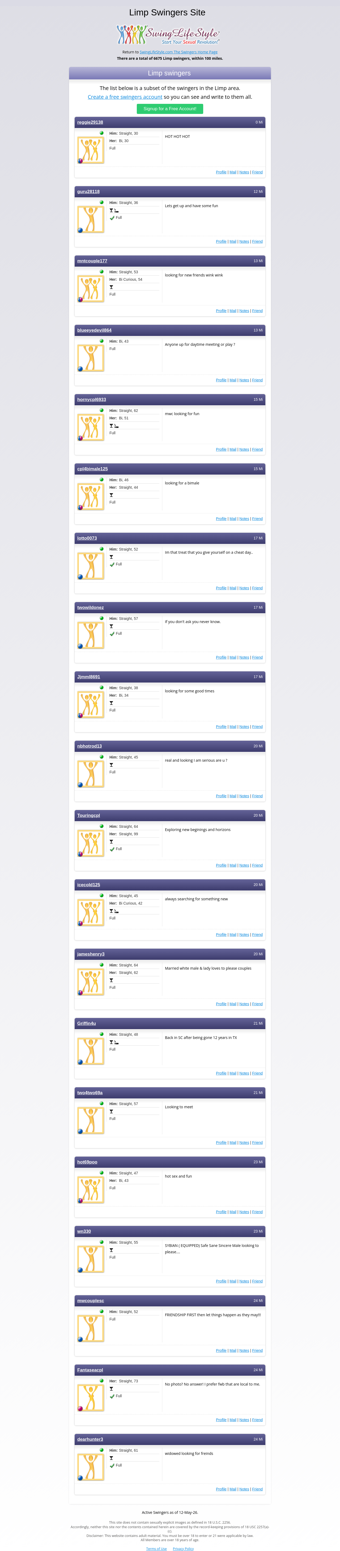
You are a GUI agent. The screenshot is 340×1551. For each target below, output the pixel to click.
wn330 (84, 1231)
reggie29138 (90, 122)
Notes (244, 172)
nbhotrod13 (89, 746)
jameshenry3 (91, 954)
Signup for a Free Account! (170, 108)
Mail (233, 172)
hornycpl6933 (91, 399)
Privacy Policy (183, 1548)
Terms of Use (156, 1548)
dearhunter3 (90, 1439)
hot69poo (87, 1162)
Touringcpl (88, 815)
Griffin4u (86, 1023)
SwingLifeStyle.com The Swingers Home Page (179, 51)
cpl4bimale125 (92, 468)
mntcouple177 (92, 260)
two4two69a (90, 1092)
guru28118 (88, 191)
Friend (257, 172)
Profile (221, 172)
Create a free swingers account (125, 96)
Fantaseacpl (90, 1370)
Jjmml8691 (88, 676)
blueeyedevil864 (94, 330)
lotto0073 (87, 538)
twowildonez (90, 607)
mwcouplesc (90, 1300)
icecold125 (88, 884)
